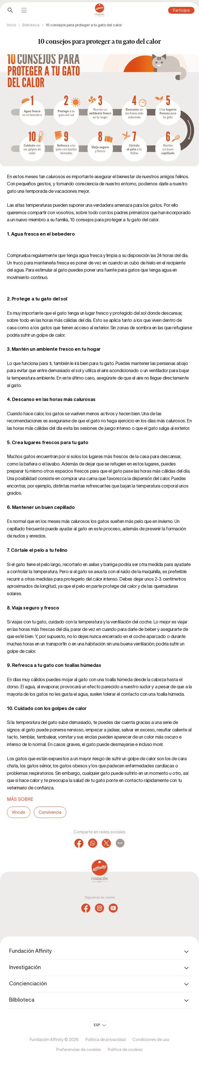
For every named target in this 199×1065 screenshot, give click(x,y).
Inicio (11, 25)
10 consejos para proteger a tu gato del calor (84, 25)
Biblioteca (30, 25)
